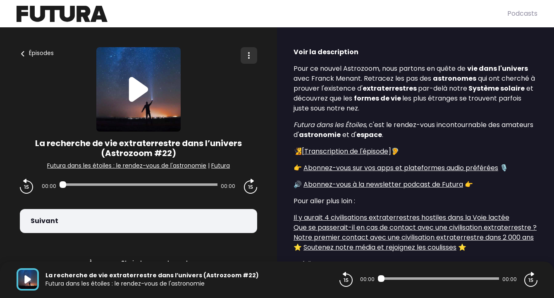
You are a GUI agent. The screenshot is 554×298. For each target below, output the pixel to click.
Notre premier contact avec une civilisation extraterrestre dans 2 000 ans (414, 237)
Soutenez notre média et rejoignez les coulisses (379, 247)
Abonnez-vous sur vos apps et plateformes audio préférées (400, 168)
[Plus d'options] (249, 55)
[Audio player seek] (138, 184)
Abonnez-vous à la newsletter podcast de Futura (383, 184)
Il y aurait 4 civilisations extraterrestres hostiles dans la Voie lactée (401, 217)
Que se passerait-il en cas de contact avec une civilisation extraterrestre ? (415, 227)
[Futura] (262, 14)
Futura (220, 165)
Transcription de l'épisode (346, 151)
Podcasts (522, 13)
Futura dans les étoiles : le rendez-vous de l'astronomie (126, 165)
